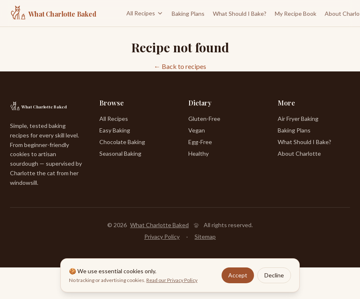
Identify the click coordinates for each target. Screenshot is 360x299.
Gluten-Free (204, 118)
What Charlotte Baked (159, 224)
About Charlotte (299, 153)
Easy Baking (114, 130)
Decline (274, 275)
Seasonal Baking (120, 153)
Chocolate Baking (122, 141)
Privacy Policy (162, 236)
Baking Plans (188, 13)
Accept (237, 275)
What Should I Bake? (239, 13)
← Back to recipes (180, 66)
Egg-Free (200, 141)
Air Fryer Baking (298, 118)
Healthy (198, 153)
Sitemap (205, 236)
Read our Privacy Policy (171, 280)
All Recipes (144, 13)
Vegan (196, 130)
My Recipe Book (295, 13)
